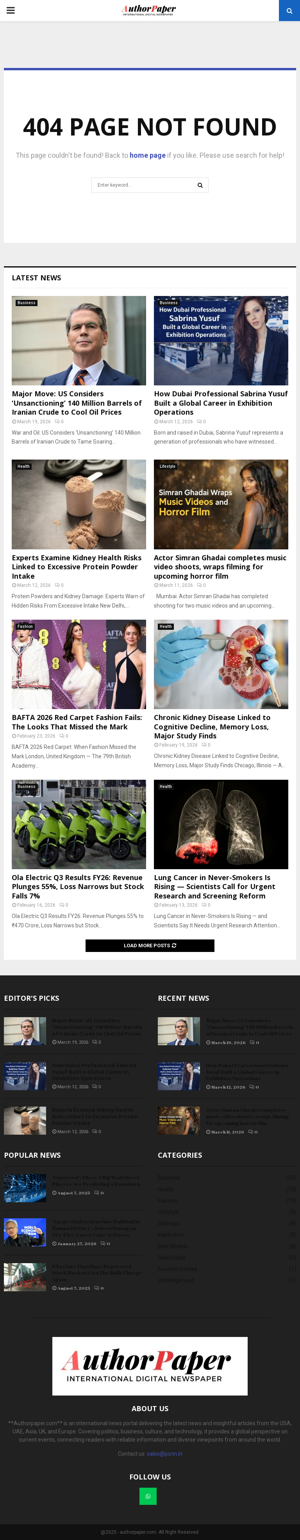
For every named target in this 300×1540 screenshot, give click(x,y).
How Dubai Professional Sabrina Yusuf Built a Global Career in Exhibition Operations (221, 403)
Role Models (173, 1246)
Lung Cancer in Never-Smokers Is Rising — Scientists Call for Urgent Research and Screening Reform (214, 886)
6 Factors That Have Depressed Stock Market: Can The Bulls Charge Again (97, 1273)
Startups (168, 1223)
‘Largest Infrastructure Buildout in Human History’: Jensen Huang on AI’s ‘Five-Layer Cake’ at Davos (96, 1228)
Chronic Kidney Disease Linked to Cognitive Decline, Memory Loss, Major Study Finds (212, 726)
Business (27, 303)
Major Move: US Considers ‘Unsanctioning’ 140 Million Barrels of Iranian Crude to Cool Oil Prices (77, 403)
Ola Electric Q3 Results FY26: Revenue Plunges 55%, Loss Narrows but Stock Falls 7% (78, 886)
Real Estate (172, 1258)
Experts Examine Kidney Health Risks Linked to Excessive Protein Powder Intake (76, 567)
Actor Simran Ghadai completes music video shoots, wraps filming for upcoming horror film (220, 567)
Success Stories (177, 1269)
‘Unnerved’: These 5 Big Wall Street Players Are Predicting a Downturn (96, 1180)
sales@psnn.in (164, 1454)
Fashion (25, 626)
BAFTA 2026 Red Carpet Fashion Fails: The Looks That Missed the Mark (77, 722)
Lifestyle (167, 466)
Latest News (36, 277)
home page (148, 155)
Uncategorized (176, 1280)
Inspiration (171, 1235)
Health (24, 466)
